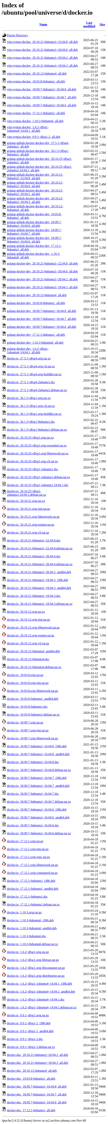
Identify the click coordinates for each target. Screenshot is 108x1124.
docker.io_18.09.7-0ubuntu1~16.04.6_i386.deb (36, 809)
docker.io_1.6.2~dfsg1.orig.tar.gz (28, 952)
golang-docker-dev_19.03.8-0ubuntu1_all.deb (36, 303)
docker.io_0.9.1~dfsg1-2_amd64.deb (30, 1031)
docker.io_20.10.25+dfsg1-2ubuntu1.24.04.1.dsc (37, 485)
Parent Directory (17, 35)
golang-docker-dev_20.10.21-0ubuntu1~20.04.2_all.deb (42, 279)
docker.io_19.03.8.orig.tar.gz (25, 675)
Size (102, 24)
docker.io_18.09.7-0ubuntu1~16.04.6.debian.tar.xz (39, 833)
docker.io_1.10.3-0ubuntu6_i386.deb (30, 920)
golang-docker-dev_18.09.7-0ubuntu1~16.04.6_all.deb (41, 326)
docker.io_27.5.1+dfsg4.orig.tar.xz (29, 358)
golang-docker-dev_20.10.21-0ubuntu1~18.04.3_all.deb (42, 287)
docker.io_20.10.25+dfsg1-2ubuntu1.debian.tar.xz (38, 477)
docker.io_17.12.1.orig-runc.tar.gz (28, 857)
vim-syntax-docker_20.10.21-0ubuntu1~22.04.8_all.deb (42, 42)
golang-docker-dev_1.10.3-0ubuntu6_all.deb (35, 342)
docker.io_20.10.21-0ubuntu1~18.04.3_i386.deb (37, 580)
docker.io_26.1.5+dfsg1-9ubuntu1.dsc (31, 421)
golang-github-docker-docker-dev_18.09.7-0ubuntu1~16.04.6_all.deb (34, 239)
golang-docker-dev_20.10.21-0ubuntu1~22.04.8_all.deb (42, 263)
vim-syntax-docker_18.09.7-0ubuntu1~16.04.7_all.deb (41, 97)
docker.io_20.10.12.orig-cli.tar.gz (28, 643)
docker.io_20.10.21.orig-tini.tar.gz (28, 508)
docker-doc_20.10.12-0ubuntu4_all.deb (32, 1070)
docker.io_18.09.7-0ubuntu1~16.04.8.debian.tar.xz (39, 770)
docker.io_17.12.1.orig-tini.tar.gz (28, 849)
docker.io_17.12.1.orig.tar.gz (25, 841)
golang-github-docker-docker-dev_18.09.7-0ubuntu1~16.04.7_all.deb (34, 231)
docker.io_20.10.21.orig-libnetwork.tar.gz (33, 516)
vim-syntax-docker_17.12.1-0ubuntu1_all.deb (36, 113)
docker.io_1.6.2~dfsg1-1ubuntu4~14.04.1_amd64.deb (41, 991)
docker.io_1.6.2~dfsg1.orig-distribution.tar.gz (35, 975)
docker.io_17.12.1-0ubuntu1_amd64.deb (32, 888)
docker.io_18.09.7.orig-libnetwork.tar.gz (32, 738)
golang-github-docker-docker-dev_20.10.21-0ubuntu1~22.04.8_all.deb (35, 176)
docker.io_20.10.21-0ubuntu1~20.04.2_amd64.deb (39, 572)
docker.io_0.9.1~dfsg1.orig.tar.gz (28, 1015)
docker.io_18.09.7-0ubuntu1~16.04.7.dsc (33, 793)
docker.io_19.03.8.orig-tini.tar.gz (28, 683)
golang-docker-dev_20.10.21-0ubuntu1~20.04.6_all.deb (42, 271)
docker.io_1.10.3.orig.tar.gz (24, 912)
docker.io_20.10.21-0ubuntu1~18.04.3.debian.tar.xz (39, 603)
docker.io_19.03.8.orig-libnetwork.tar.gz (32, 690)
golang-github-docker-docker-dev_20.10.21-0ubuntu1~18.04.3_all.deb (35, 200)
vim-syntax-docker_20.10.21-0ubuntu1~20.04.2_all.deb (42, 57)
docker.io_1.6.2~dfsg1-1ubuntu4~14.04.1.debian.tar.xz (41, 1007)
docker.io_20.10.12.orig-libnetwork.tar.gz (33, 627)
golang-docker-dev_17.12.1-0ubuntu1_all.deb (36, 334)
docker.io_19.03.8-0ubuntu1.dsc (27, 706)
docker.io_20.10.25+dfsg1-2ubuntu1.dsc (32, 469)
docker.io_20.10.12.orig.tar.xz (26, 611)
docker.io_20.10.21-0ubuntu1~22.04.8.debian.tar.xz (39, 548)
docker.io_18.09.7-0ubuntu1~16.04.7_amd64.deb (38, 785)
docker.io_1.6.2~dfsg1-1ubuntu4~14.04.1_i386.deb (39, 983)
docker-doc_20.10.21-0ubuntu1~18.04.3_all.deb (37, 1062)
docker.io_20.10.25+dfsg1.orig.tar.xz (30, 437)
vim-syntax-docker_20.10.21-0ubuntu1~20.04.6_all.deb (42, 49)
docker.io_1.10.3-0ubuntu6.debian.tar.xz (32, 944)
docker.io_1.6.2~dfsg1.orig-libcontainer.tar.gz (36, 967)
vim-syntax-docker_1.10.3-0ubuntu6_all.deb (35, 121)
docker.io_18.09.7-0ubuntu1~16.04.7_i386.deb (36, 778)
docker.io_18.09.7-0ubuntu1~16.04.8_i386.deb (36, 746)
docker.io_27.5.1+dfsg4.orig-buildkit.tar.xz (34, 374)
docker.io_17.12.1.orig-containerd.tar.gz (32, 873)
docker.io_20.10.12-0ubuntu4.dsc (28, 659)
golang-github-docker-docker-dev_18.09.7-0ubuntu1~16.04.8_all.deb (34, 223)
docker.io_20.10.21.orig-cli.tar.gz (28, 532)
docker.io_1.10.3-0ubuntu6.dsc (26, 936)
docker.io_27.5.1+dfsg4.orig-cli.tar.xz (31, 366)
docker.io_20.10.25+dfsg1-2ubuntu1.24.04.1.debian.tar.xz (26, 492)
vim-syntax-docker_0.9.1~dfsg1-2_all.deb (33, 136)
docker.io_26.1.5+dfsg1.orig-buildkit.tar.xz (34, 413)
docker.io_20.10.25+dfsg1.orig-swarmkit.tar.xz (36, 445)
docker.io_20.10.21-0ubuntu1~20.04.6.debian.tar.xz (39, 564)
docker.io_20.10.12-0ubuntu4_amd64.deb (33, 651)
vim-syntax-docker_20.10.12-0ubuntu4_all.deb (37, 73)
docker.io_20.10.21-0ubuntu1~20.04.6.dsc (34, 556)
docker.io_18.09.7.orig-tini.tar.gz (28, 730)
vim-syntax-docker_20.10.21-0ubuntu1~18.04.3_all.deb (42, 65)
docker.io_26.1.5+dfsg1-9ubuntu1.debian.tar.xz (37, 429)
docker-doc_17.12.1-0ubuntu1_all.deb (31, 1110)
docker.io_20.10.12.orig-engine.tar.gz (30, 635)
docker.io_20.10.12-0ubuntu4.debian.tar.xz (34, 667)
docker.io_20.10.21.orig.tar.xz (26, 501)
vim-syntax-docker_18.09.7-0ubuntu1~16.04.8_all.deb (41, 89)
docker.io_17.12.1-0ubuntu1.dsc (27, 896)
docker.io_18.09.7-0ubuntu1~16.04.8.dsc (33, 762)
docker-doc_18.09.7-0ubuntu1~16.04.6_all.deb (36, 1102)
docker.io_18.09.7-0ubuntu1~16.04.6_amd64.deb (38, 817)
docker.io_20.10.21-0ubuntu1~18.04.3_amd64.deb (39, 588)
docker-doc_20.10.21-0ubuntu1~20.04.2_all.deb (37, 1055)
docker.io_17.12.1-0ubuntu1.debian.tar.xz (33, 904)
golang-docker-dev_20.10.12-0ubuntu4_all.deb (36, 295)
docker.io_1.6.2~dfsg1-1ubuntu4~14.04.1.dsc (35, 999)
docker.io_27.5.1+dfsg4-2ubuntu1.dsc (31, 382)
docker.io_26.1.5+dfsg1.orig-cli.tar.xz (31, 406)
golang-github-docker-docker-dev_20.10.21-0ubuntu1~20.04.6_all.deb (35, 184)
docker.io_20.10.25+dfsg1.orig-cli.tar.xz (32, 461)
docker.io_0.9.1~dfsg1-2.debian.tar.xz (31, 1047)
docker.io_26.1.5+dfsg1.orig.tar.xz (29, 398)
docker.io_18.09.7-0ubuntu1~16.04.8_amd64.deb (38, 754)
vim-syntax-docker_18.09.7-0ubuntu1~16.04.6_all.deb (41, 105)
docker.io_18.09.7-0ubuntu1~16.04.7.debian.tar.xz (39, 801)
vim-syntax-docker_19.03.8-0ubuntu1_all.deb (36, 81)
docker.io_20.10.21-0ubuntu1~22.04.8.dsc (34, 540)
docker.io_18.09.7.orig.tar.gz (25, 722)
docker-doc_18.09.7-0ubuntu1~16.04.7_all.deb (36, 1094)
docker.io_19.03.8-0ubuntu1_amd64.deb (32, 698)
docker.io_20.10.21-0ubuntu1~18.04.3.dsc (34, 596)
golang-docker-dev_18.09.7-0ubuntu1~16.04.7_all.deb (41, 319)
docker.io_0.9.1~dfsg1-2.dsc (25, 1039)
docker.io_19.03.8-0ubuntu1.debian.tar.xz (33, 714)
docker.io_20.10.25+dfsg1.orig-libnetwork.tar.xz (37, 453)
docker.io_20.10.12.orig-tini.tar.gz (28, 619)
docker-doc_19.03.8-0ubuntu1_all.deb (31, 1078)
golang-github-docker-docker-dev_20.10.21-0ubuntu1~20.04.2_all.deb (35, 192)
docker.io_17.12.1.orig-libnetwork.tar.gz (32, 865)
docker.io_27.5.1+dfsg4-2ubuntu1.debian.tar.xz (37, 390)
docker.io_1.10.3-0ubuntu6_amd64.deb (32, 928)
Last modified (89, 24)
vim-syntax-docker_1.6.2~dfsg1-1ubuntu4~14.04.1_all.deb (27, 128)
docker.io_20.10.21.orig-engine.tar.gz (30, 524)
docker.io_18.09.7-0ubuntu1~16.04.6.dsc (33, 825)
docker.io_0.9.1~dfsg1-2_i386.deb (28, 1023)
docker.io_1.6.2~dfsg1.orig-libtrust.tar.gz (33, 960)
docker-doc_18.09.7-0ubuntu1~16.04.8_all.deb (36, 1086)
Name (43, 24)
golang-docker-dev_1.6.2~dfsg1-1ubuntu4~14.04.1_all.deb (27, 350)
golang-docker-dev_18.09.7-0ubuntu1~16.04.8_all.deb (41, 311)
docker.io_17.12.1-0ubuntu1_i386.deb (31, 880)
